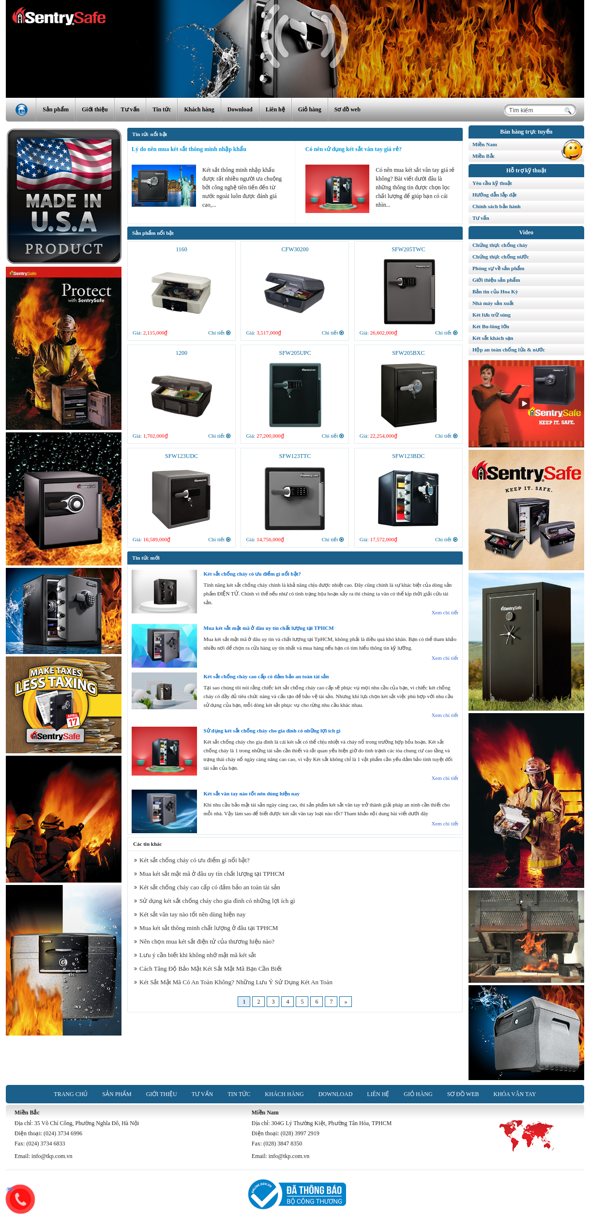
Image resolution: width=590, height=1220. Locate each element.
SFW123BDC (408, 456)
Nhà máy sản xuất (493, 303)
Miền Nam (528, 142)
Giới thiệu (95, 109)
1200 (181, 353)
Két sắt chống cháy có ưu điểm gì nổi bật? (252, 574)
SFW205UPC (295, 353)
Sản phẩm (56, 109)
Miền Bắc (528, 154)
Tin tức (161, 109)
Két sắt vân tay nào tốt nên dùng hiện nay (252, 793)
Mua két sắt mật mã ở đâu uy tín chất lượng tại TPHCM (269, 628)
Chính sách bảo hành (496, 206)
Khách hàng (199, 109)
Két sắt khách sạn (492, 338)
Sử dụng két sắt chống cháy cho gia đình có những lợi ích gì (272, 730)
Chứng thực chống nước (500, 256)
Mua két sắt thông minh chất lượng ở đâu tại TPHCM (206, 927)
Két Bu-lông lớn (490, 326)
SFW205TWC (408, 249)
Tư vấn (130, 109)
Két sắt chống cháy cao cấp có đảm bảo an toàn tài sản (266, 676)
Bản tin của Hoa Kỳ (495, 291)
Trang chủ (71, 1094)
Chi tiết (219, 333)
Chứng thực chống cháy (500, 245)
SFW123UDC (181, 456)
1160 (181, 249)
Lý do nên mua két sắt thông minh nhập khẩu (189, 149)
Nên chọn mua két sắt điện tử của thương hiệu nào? (204, 941)
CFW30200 (294, 249)
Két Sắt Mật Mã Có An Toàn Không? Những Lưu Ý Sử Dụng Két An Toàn (233, 982)
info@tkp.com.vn (51, 1156)
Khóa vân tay (514, 1094)
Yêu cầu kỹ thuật (492, 183)
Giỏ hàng (309, 109)
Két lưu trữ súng (491, 315)
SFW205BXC (408, 353)
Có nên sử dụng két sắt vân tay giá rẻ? (353, 149)
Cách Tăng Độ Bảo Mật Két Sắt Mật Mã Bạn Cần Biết (208, 968)
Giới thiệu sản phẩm (496, 280)
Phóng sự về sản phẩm (498, 268)
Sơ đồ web (347, 109)
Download (240, 109)
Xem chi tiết (444, 612)
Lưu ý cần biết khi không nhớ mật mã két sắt (195, 955)
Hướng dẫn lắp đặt (494, 195)
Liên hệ (275, 109)
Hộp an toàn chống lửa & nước (508, 349)
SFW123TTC (295, 456)
